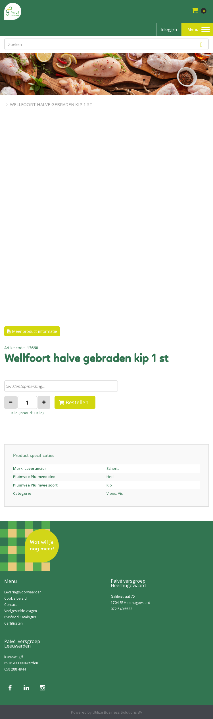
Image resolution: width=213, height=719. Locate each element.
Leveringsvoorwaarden (22, 592)
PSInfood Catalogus (20, 617)
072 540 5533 (121, 608)
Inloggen (169, 29)
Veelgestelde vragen (20, 610)
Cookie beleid (15, 598)
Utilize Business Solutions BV (117, 712)
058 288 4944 (15, 669)
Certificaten (13, 623)
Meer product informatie (34, 331)
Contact (10, 604)
